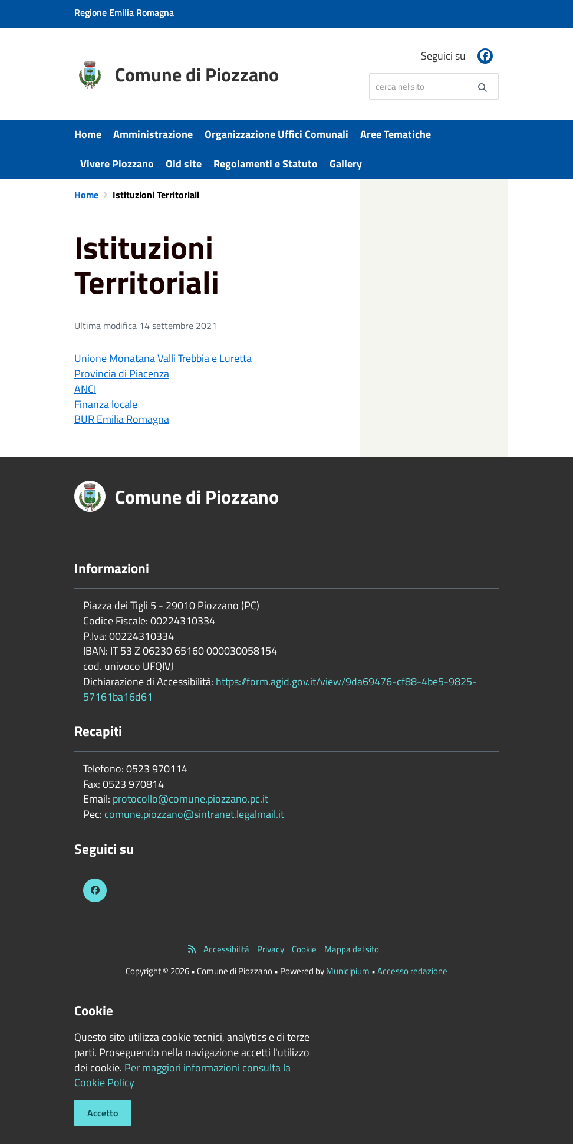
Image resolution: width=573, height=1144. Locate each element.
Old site (184, 164)
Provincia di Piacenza (121, 374)
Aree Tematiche (395, 134)
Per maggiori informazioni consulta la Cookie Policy (182, 1075)
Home (87, 134)
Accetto (102, 1113)
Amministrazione (153, 134)
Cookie (304, 949)
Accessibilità (226, 949)
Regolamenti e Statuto (265, 164)
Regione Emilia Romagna (124, 12)
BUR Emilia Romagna (121, 419)
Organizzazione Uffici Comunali (276, 134)
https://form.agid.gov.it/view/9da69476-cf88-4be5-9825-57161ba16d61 (280, 689)
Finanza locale (105, 404)
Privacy (270, 949)
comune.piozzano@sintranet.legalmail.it (194, 814)
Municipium (348, 971)
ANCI (85, 389)
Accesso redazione (412, 971)
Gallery (346, 164)
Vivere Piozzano (117, 164)
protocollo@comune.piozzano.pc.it (190, 799)
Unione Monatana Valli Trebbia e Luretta (163, 358)
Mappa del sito (351, 949)
